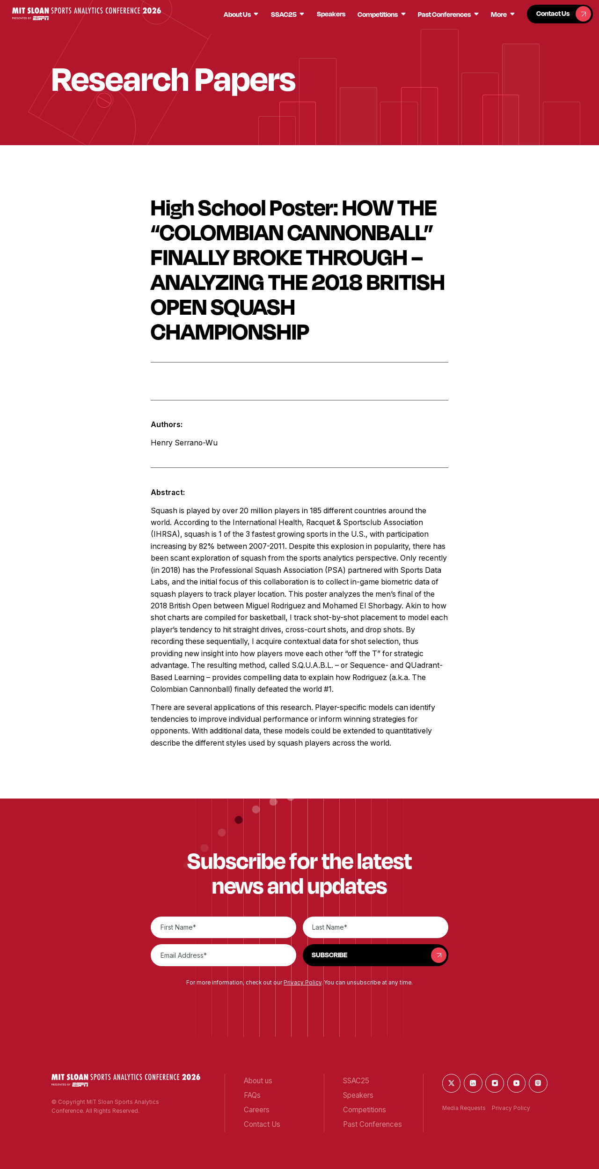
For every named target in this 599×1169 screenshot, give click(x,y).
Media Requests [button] (464, 1108)
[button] (86, 13)
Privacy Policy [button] (302, 982)
